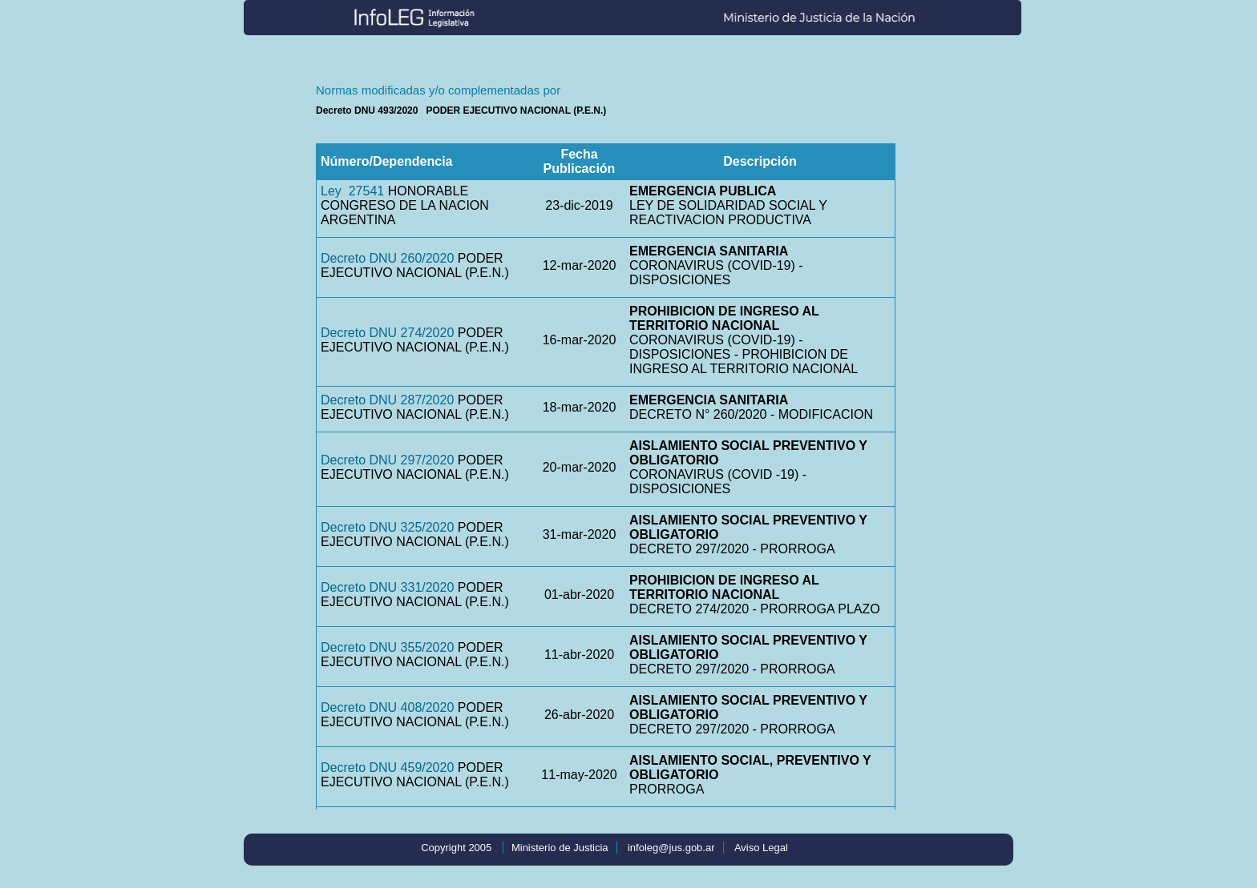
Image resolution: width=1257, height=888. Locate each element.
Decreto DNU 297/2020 (387, 460)
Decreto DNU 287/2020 (387, 400)
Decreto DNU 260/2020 (387, 258)
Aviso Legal (761, 848)
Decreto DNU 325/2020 (387, 527)
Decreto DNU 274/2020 (387, 333)
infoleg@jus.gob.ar (671, 848)
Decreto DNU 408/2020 (387, 707)
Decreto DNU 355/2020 (387, 647)
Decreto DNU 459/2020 (387, 767)
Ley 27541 (352, 191)
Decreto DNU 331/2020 (387, 587)
